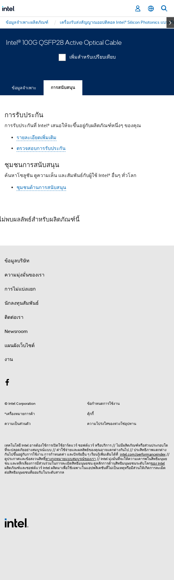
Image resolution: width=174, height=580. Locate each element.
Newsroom (16, 331)
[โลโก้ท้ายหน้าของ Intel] (17, 523)
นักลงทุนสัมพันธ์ (22, 303)
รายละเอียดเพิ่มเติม (36, 138)
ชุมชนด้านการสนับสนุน (41, 188)
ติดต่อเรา (14, 317)
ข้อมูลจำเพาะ (24, 87)
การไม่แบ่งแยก (20, 289)
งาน (9, 359)
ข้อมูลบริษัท (17, 261)
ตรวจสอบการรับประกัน (41, 148)
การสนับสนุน (63, 87)
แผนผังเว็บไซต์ (20, 346)
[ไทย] (150, 8)
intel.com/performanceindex (143, 454)
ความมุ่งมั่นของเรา (24, 275)
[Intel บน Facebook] (7, 383)
